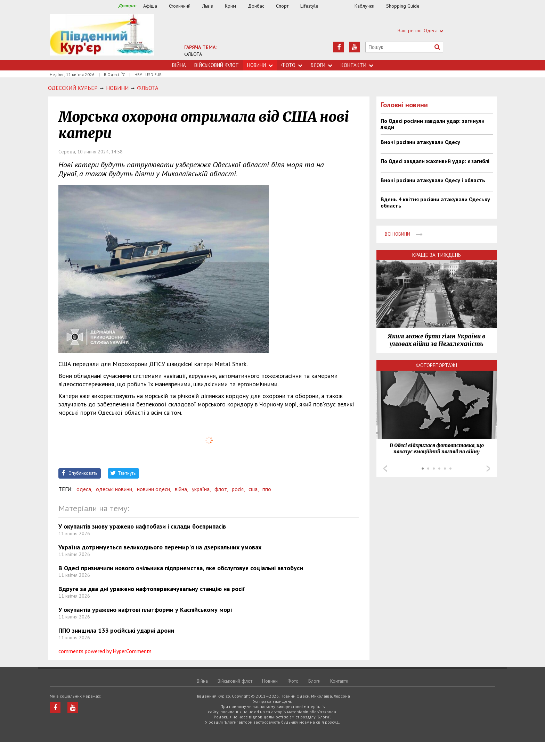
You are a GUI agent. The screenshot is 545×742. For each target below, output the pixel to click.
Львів (207, 6)
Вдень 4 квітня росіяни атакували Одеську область (435, 202)
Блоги (321, 65)
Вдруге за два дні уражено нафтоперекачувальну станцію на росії (151, 589)
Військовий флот (216, 65)
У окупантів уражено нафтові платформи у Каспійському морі (145, 610)
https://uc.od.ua (102, 37)
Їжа (340, 6)
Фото (291, 65)
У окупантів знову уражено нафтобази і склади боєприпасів (142, 526)
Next (488, 468)
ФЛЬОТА (193, 54)
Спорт (282, 6)
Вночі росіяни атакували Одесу (420, 141)
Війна (179, 65)
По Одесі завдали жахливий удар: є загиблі (435, 161)
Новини (260, 65)
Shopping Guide (403, 6)
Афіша (150, 6)
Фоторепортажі (436, 365)
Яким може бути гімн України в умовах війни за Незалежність (437, 340)
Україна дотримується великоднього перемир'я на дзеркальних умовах (159, 547)
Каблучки (364, 6)
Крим (230, 6)
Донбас (256, 6)
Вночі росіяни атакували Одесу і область (433, 180)
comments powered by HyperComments (105, 651)
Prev (385, 468)
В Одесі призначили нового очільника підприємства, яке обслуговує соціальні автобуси (180, 568)
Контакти (357, 65)
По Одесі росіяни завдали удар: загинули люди (433, 123)
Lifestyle (309, 6)
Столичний (179, 6)
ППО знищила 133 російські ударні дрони (116, 630)
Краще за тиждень (436, 255)
